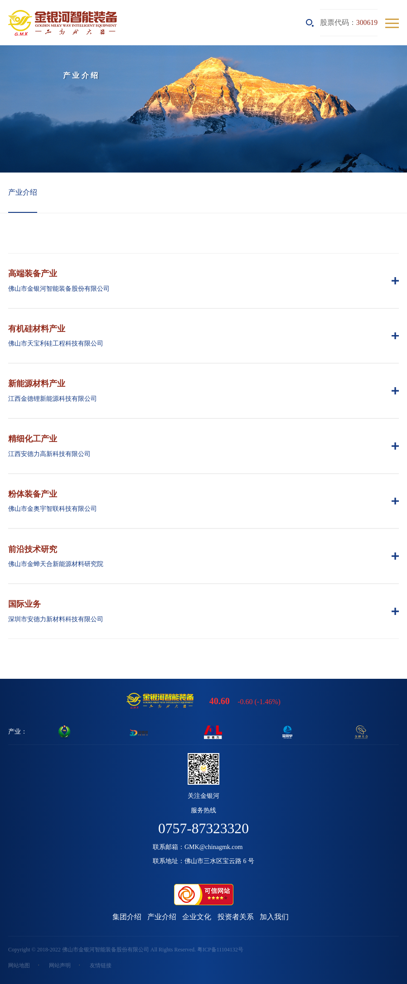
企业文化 (196, 917)
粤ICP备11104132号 (220, 949)
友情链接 (100, 965)
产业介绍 (22, 192)
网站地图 (19, 965)
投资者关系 (236, 917)
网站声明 (60, 965)
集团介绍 (126, 917)
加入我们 (274, 917)
